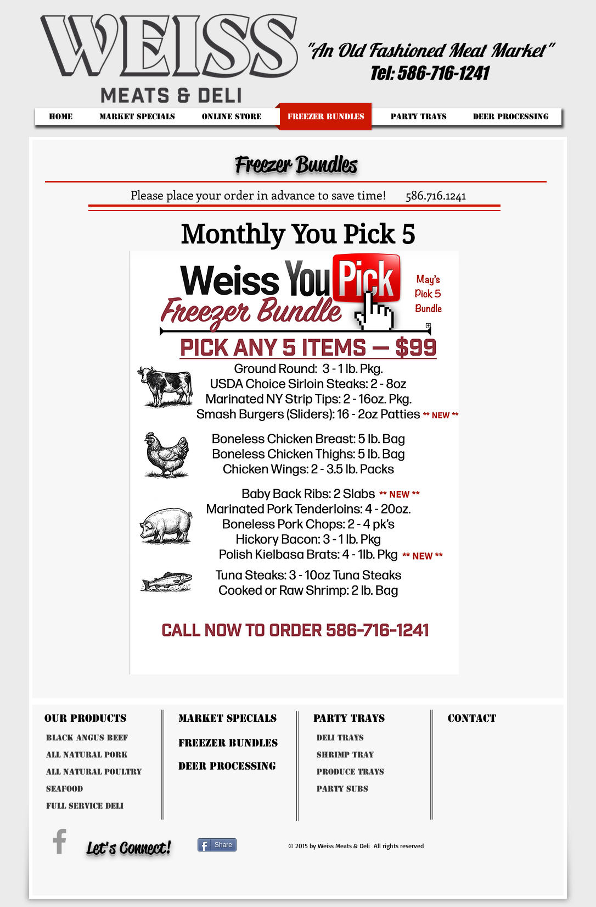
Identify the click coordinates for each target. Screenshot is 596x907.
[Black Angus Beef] (116, 738)
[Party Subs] (366, 789)
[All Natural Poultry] (129, 772)
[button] (418, 116)
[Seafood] (95, 789)
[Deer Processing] (263, 766)
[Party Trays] (375, 718)
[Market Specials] (263, 718)
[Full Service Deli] (121, 806)
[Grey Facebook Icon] (59, 841)
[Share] (217, 844)
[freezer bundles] (263, 743)
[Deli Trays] (366, 738)
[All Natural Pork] (116, 755)
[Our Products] (112, 718)
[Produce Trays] (374, 772)
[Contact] (497, 718)
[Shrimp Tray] (366, 755)
